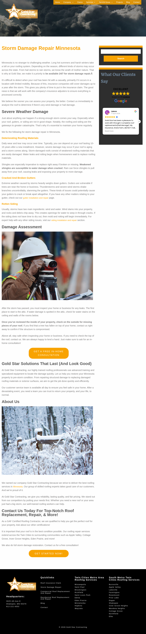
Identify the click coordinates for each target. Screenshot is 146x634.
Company (68, 2)
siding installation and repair (65, 220)
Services (91, 2)
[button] (139, 121)
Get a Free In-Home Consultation (49, 353)
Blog (128, 2)
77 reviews (125, 97)
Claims (80, 2)
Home (57, 2)
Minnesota (18, 486)
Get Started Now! (49, 553)
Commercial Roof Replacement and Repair (55, 592)
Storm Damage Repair (51, 587)
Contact (136, 2)
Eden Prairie (81, 600)
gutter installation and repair (37, 198)
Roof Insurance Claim (51, 583)
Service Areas (106, 2)
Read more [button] (109, 131)
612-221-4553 (12, 606)
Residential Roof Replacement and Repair (55, 598)
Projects (119, 2)
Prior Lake (114, 598)
